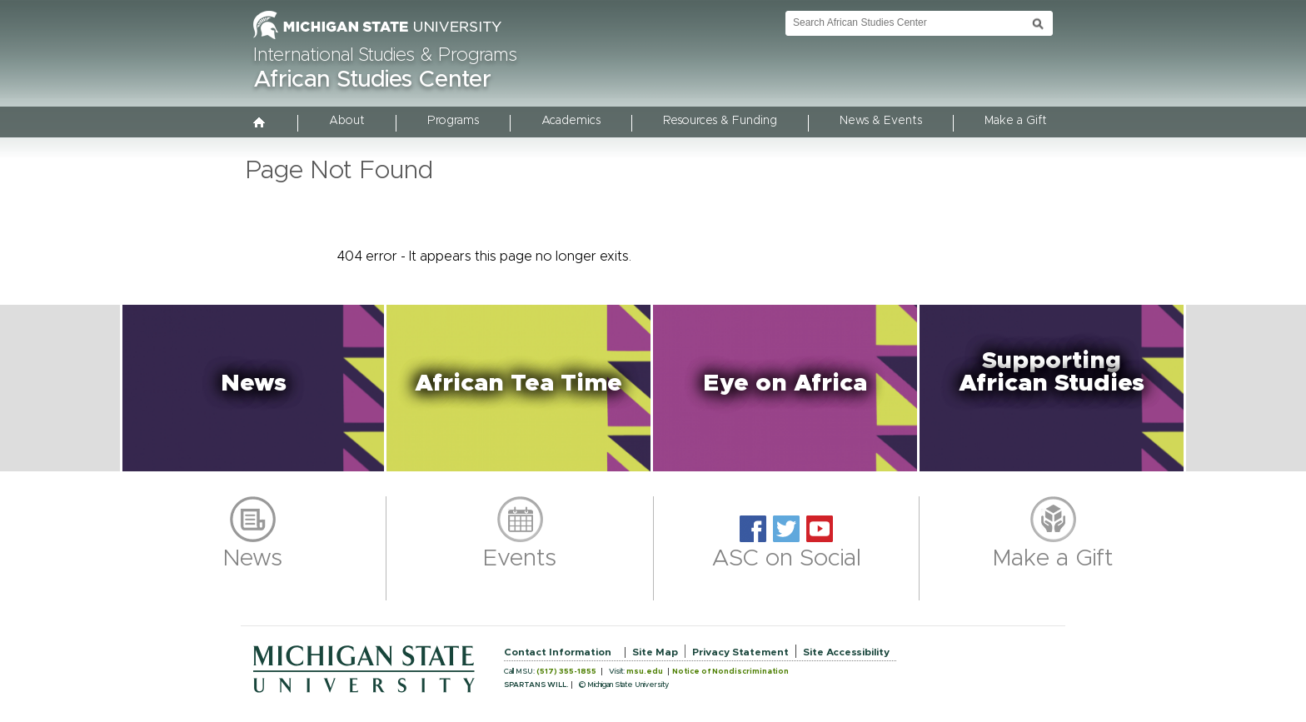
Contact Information (557, 652)
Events (519, 558)
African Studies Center (372, 80)
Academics (571, 121)
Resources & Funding (720, 121)
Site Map (655, 652)
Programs (453, 121)
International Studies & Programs (385, 56)
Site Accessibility (846, 652)
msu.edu (644, 671)
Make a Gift (1015, 121)
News (252, 558)
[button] (253, 388)
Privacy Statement (740, 652)
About (347, 121)
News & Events (881, 121)
